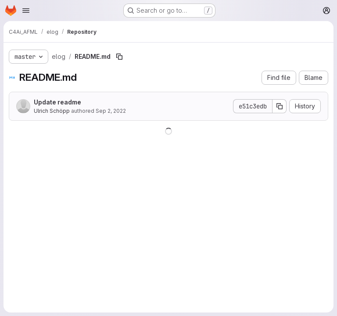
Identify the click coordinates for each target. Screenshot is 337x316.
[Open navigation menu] (26, 11)
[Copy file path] (119, 57)
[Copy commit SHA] (279, 106)
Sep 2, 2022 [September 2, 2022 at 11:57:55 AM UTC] (111, 111)
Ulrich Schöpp (52, 111)
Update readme (57, 102)
